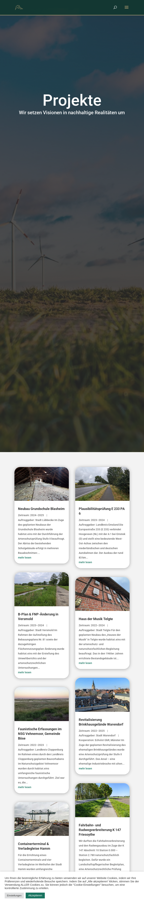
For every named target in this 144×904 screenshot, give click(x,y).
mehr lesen (24, 557)
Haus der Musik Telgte (96, 619)
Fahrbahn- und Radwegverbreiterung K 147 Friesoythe (100, 829)
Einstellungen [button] (14, 895)
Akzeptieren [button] (35, 895)
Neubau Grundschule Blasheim (41, 509)
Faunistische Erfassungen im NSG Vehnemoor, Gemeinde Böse (40, 733)
